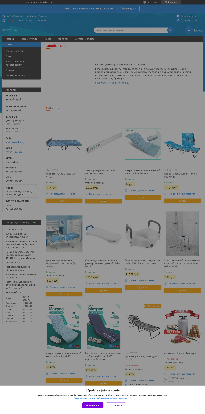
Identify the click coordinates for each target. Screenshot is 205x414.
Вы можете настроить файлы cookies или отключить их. (101, 398)
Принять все (92, 405)
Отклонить (116, 405)
